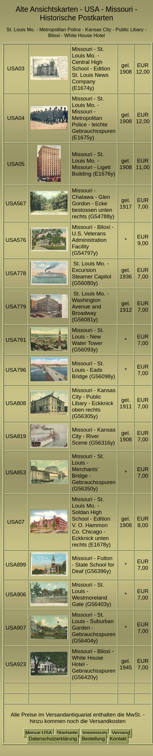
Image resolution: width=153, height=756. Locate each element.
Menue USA (38, 733)
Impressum (95, 733)
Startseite (67, 733)
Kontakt (118, 739)
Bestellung (93, 739)
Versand (121, 733)
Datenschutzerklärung (53, 739)
